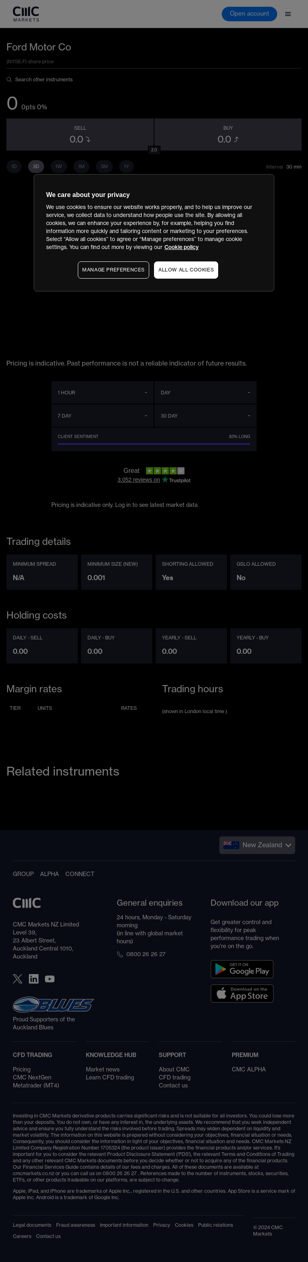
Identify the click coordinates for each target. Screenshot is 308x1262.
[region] (154, 232)
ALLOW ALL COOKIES (186, 269)
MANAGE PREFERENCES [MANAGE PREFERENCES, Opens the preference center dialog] (113, 269)
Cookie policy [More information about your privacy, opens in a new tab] (181, 247)
